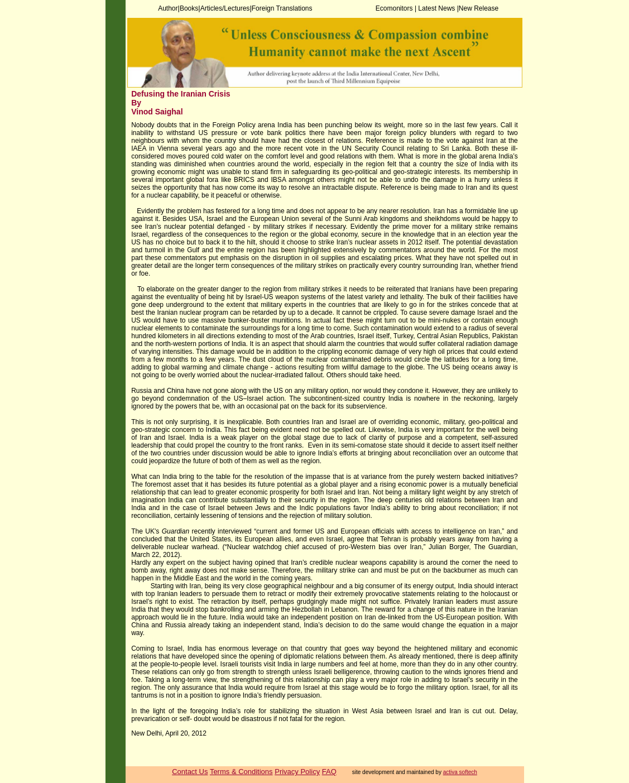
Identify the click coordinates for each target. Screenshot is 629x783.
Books (189, 8)
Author (167, 8)
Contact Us (190, 771)
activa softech (460, 772)
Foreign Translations (282, 8)
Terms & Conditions (241, 771)
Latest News (437, 8)
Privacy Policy (297, 771)
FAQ (329, 771)
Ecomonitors (395, 8)
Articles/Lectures (225, 8)
